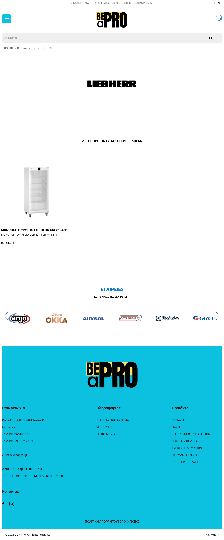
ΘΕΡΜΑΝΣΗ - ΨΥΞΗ (185, 455)
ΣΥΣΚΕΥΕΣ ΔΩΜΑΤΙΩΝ (187, 448)
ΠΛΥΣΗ (176, 427)
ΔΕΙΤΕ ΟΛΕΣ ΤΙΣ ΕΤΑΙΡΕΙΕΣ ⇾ (112, 296)
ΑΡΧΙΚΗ (8, 48)
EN (218, 3)
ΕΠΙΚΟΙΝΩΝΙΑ (143, 3)
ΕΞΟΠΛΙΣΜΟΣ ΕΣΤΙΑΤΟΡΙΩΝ (191, 434)
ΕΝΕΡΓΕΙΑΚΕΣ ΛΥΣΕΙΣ (186, 462)
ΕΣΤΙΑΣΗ (178, 420)
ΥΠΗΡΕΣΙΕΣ (104, 427)
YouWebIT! (212, 535)
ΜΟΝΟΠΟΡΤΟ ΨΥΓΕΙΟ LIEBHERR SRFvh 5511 (36, 236)
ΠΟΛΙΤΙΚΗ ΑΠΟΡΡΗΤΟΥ (101, 521)
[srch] (101, 38)
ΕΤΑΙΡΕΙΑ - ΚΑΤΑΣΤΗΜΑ (112, 420)
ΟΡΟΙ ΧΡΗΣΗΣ (129, 521)
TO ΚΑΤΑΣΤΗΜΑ (79, 3)
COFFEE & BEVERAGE (186, 441)
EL (214, 3)
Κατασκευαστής (26, 48)
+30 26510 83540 (120, 3)
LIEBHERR (46, 48)
